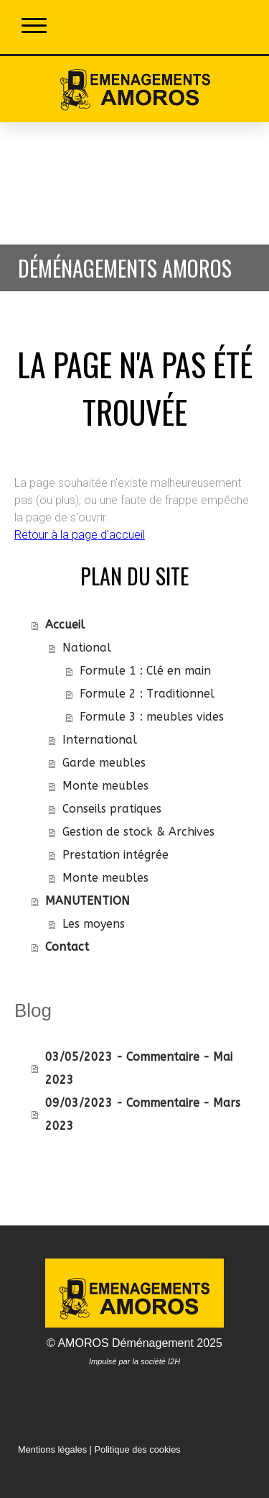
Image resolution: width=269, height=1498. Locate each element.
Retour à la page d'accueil (79, 535)
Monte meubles (105, 786)
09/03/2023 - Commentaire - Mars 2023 (142, 1114)
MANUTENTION (87, 901)
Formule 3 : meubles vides (152, 716)
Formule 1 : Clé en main (145, 670)
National (86, 647)
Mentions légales (52, 1449)
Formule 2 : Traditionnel (147, 693)
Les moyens (93, 924)
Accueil (65, 624)
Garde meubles (104, 762)
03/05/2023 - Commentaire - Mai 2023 (138, 1068)
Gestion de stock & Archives (138, 832)
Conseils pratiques (111, 809)
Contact (67, 947)
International (99, 739)
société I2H (160, 1361)
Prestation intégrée (115, 855)
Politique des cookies (137, 1449)
